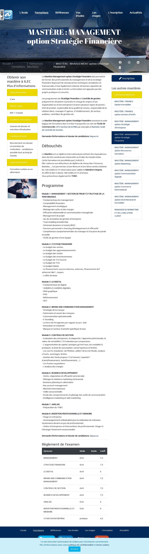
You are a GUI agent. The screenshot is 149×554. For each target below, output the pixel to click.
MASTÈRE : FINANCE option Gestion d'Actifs (125, 113)
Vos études (80, 14)
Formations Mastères (35, 65)
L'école (23, 12)
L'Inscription (115, 12)
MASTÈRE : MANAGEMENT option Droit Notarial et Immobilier (127, 199)
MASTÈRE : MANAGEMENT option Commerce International (127, 186)
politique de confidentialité (81, 545)
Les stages (96, 14)
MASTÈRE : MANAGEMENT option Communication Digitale (127, 173)
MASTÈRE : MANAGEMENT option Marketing (127, 162)
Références (62, 12)
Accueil (6, 63)
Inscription (127, 78)
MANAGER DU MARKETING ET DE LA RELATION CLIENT (127, 212)
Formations (41, 12)
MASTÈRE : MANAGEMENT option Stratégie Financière (127, 137)
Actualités (136, 12)
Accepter (74, 549)
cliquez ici (94, 136)
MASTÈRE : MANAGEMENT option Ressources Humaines (127, 150)
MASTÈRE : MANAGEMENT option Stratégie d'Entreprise (127, 124)
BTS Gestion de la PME (67, 127)
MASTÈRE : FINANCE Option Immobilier (124, 103)
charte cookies (102, 545)
